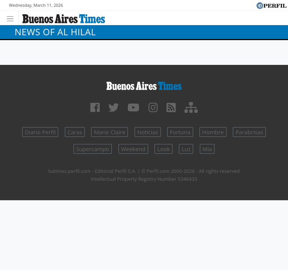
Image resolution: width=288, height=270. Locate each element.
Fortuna (180, 132)
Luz (186, 149)
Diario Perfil (40, 132)
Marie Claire (109, 132)
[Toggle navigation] (12, 17)
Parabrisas (249, 132)
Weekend (133, 149)
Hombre (213, 132)
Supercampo (93, 149)
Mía (207, 149)
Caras (75, 132)
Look (163, 149)
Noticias (147, 132)
